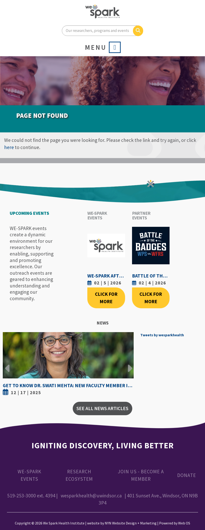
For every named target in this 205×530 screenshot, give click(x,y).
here (9, 147)
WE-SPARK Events (29, 475)
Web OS (184, 523)
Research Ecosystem (79, 475)
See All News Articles (102, 408)
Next (128, 364)
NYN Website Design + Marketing (131, 523)
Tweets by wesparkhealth (162, 335)
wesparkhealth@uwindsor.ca (91, 496)
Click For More (106, 298)
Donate (186, 475)
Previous (7, 364)
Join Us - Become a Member (141, 475)
